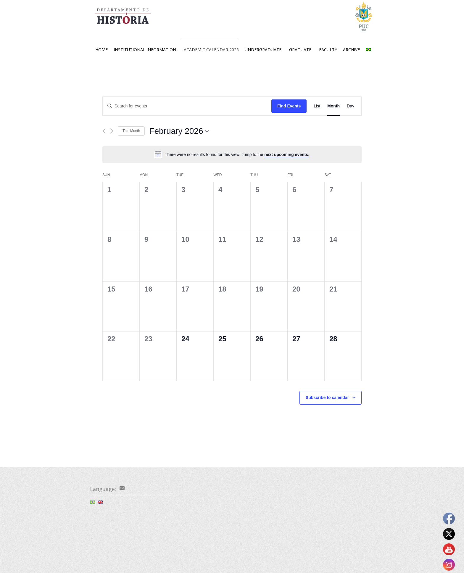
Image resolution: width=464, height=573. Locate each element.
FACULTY (328, 49)
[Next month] (111, 131)
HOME (101, 49)
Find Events (289, 106)
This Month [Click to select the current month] (131, 131)
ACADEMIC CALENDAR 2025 (211, 49)
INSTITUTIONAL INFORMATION (145, 49)
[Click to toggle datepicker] (179, 131)
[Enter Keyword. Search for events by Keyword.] (187, 106)
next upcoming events (286, 154)
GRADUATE (300, 49)
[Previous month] (104, 131)
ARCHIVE (351, 49)
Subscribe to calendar (327, 397)
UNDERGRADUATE (263, 49)
